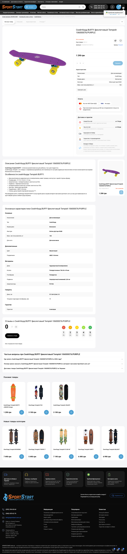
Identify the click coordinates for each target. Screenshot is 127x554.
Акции (61, 1)
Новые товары (48, 529)
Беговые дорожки (76, 515)
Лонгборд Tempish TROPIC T (37, 449)
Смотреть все (82, 90)
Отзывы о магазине (51, 1)
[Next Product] (122, 22)
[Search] (79, 7)
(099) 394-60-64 (99, 6)
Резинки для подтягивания (79, 531)
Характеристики (31, 21)
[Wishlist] (120, 41)
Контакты (41, 1)
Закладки (102, 517)
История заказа (103, 515)
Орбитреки (74, 517)
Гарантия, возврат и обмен (107, 527)
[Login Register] (112, 7)
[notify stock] (21, 412)
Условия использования (51, 522)
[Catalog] (30, 7)
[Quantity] (80, 63)
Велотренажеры (76, 519)
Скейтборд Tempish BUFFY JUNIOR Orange (12, 406)
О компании (5, 1)
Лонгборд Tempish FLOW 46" (61, 449)
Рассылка (102, 519)
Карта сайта (47, 517)
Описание (19, 21)
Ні (118, 14)
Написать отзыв (12, 335)
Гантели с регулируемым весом (80, 527)
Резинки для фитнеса (77, 529)
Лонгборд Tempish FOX (35, 405)
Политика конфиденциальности (53, 512)
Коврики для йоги (76, 534)
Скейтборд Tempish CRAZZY (61, 405)
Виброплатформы (76, 524)
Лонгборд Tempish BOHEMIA (12, 449)
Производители (48, 515)
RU (123, 7)
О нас (45, 524)
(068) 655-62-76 (99, 8)
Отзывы (42, 21)
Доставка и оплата (17, 1)
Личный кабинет (104, 512)
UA (123, 5)
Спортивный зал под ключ (79, 512)
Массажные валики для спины (80, 522)
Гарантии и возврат (30, 1)
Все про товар (9, 21)
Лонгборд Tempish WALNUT (111, 449)
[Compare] (115, 41)
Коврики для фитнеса (77, 536)
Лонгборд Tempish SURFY (86, 449)
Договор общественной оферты (53, 519)
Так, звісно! (113, 14)
